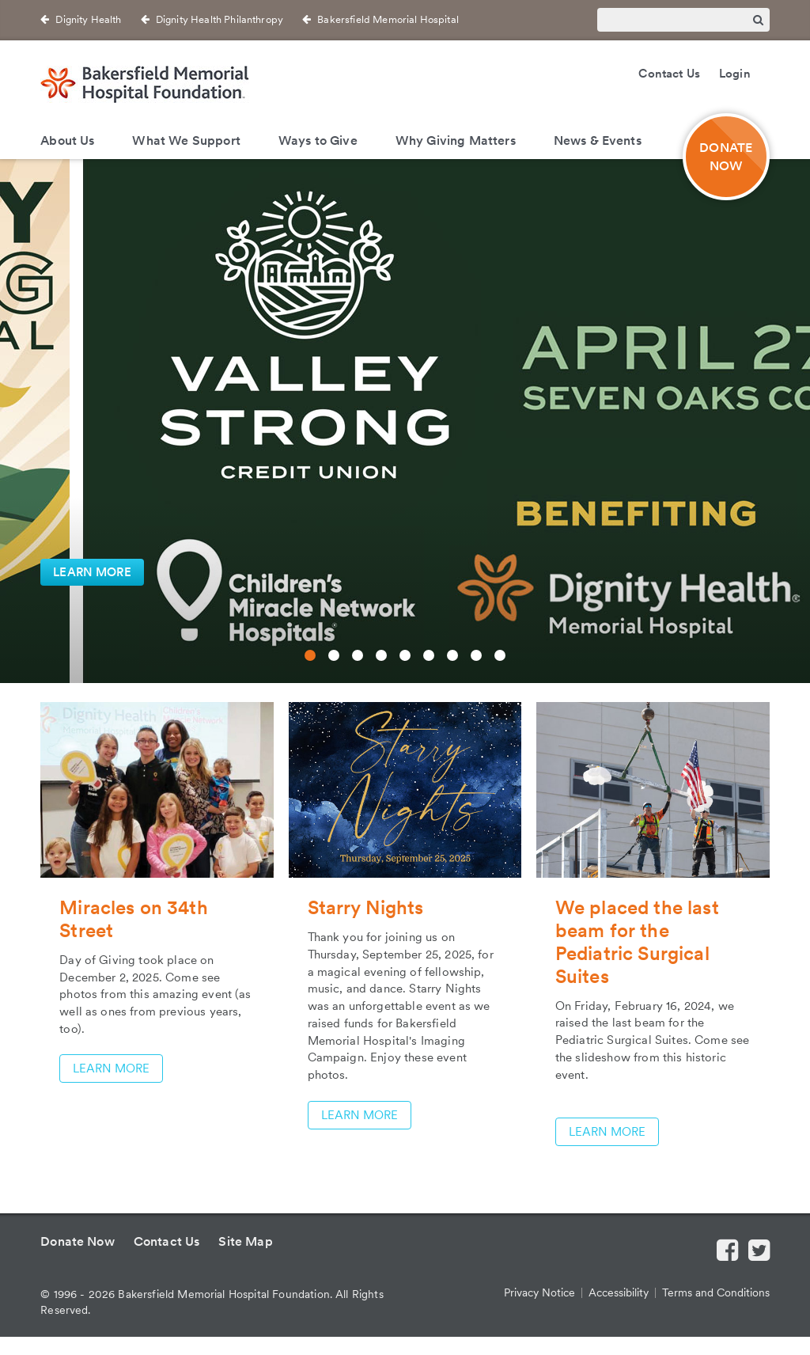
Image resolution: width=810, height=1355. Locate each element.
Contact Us (669, 73)
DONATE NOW (725, 156)
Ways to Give (318, 140)
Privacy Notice (539, 1292)
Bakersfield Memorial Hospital (388, 19)
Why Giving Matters (456, 140)
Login (735, 73)
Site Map (245, 1241)
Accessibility (619, 1292)
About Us (67, 140)
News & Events (598, 140)
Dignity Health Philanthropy (219, 19)
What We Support (186, 140)
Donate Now (77, 1241)
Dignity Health (88, 19)
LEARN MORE (92, 572)
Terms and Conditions (716, 1292)
